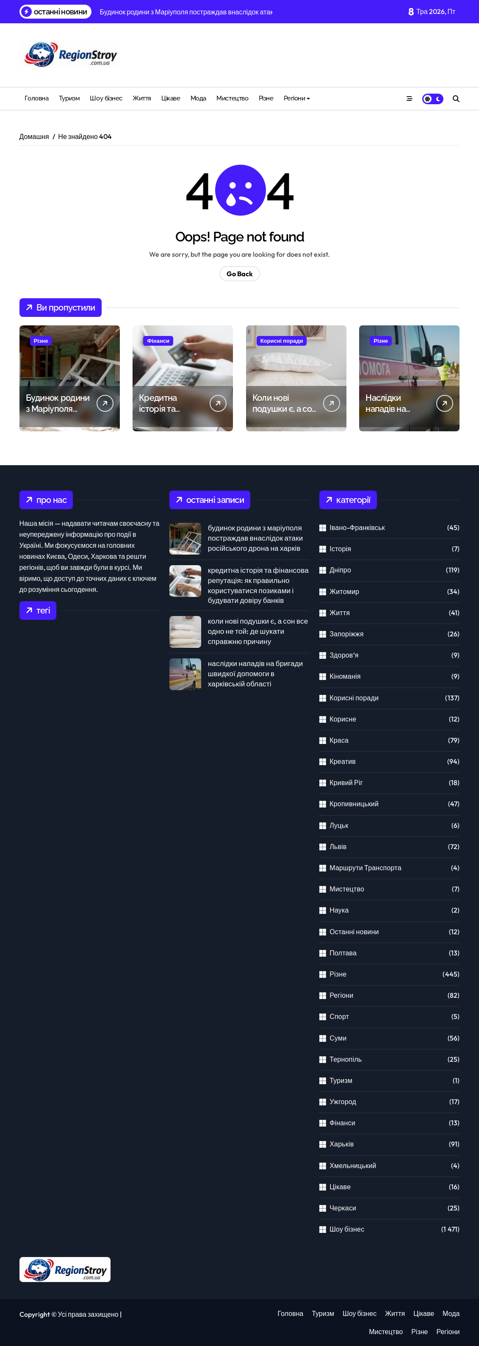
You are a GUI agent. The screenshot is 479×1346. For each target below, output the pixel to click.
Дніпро (340, 570)
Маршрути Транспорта (365, 867)
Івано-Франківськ (357, 527)
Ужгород (342, 1101)
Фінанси (158, 340)
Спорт (339, 1016)
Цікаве (170, 98)
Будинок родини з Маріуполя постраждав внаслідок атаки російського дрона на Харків (255, 537)
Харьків (341, 1144)
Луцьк (338, 825)
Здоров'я (343, 655)
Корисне (342, 719)
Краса (339, 740)
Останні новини (354, 931)
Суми (337, 1038)
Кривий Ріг (346, 782)
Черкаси (342, 1208)
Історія (340, 548)
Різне (266, 98)
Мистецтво (232, 98)
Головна (37, 98)
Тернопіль (345, 1059)
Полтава (343, 953)
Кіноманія (344, 676)
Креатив (342, 761)
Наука (339, 910)
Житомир (344, 591)
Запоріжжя (346, 634)
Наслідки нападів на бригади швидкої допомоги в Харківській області (255, 673)
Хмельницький (352, 1165)
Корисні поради (281, 340)
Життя (142, 98)
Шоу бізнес (106, 98)
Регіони (297, 98)
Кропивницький (354, 803)
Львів (337, 846)
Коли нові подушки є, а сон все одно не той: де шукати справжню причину (258, 631)
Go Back (240, 273)
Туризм (69, 98)
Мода (198, 98)
